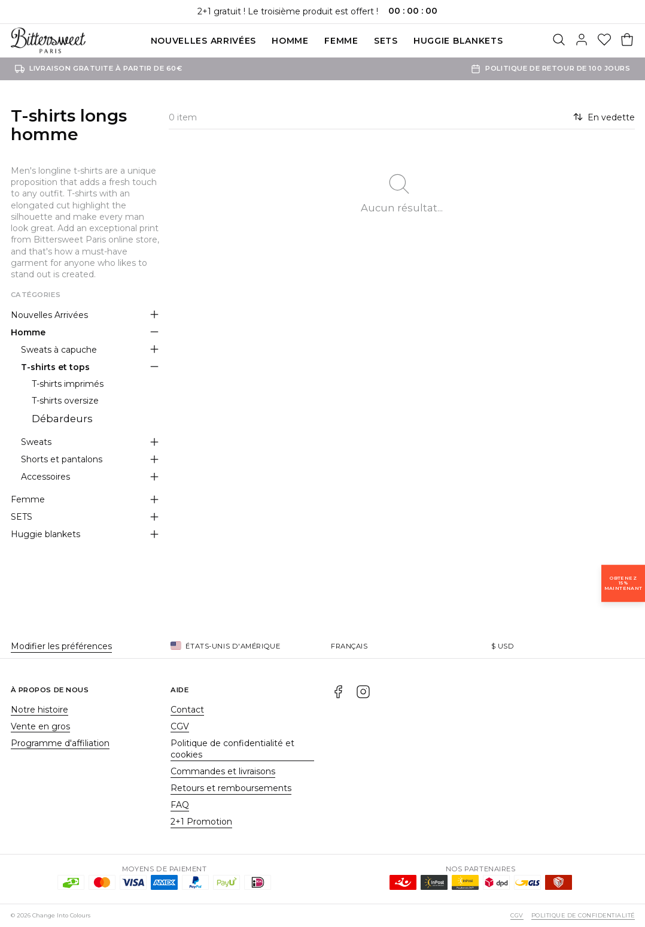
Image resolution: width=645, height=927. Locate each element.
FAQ (180, 804)
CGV (180, 726)
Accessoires (45, 476)
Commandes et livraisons (223, 771)
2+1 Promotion (201, 821)
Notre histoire (39, 709)
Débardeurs (62, 419)
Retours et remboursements (231, 788)
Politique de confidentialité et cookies (232, 749)
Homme (290, 40)
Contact (187, 709)
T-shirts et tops (55, 367)
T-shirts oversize (65, 400)
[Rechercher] (559, 41)
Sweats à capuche (59, 349)
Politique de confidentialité (582, 915)
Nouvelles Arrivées (204, 40)
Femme (341, 40)
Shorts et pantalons (61, 459)
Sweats (36, 442)
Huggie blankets (458, 40)
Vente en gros (40, 726)
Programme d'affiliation (60, 743)
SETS (386, 40)
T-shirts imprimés (68, 383)
